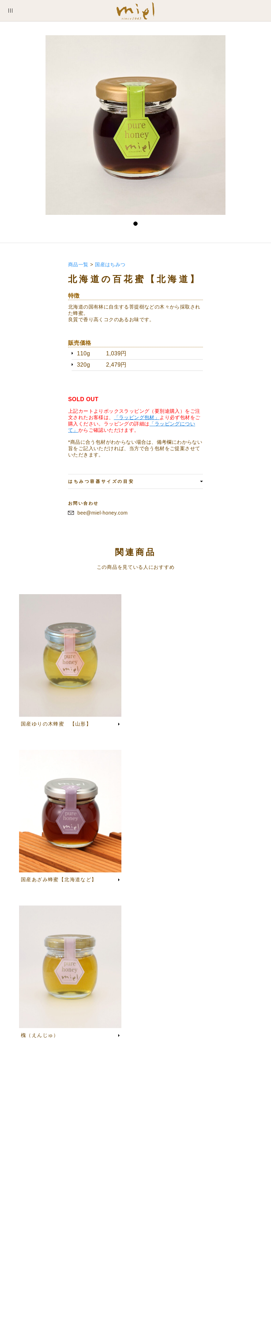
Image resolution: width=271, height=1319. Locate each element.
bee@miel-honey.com (102, 513)
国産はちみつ (110, 264)
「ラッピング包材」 (137, 417)
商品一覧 (78, 264)
